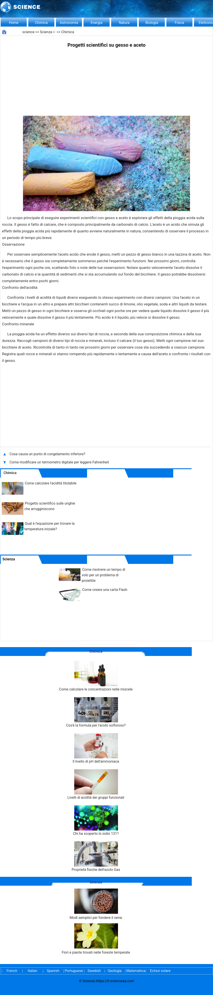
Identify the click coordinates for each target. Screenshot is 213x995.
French (12, 971)
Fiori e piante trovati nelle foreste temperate (96, 939)
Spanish (53, 971)
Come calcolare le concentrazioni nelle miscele (96, 676)
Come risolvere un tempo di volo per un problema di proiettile (103, 575)
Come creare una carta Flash (104, 590)
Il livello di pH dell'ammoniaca (96, 748)
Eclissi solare (160, 971)
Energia (96, 23)
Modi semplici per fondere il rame (96, 904)
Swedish (94, 971)
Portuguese (73, 971)
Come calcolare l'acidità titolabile (50, 483)
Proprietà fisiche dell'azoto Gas (96, 856)
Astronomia (69, 23)
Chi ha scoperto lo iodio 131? (96, 820)
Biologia (151, 23)
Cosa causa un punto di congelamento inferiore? (48, 454)
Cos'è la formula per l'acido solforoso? (96, 712)
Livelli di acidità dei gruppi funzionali (95, 784)
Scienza (46, 32)
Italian (32, 971)
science (28, 32)
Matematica (135, 971)
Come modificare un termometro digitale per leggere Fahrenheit (59, 462)
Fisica (179, 23)
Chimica (41, 23)
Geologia (115, 971)
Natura (124, 23)
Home (13, 23)
